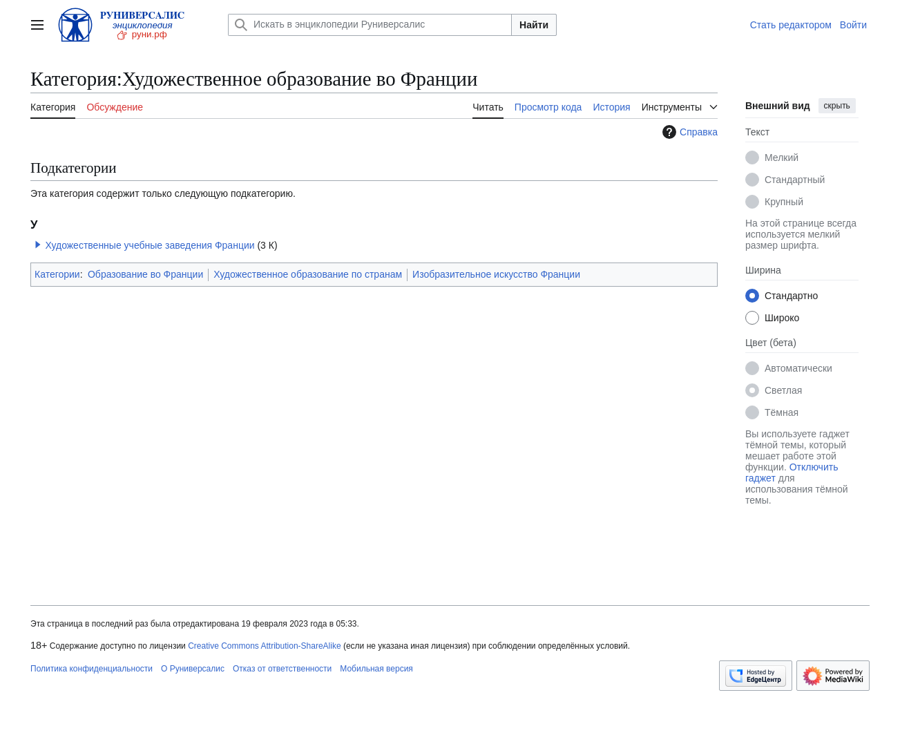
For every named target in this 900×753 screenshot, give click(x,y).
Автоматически (798, 368)
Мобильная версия (376, 669)
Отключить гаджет (791, 472)
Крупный (784, 201)
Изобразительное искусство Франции (496, 274)
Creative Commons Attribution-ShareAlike (264, 646)
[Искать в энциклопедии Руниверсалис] (370, 25)
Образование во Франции (145, 274)
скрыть (837, 106)
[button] (38, 244)
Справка (688, 132)
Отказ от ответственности (282, 669)
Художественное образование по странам (307, 274)
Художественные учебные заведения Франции (149, 245)
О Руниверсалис (192, 669)
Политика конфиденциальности (91, 669)
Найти (533, 24)
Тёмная (781, 412)
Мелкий (781, 157)
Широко (782, 317)
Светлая (783, 390)
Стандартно (791, 295)
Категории (57, 274)
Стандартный (795, 179)
